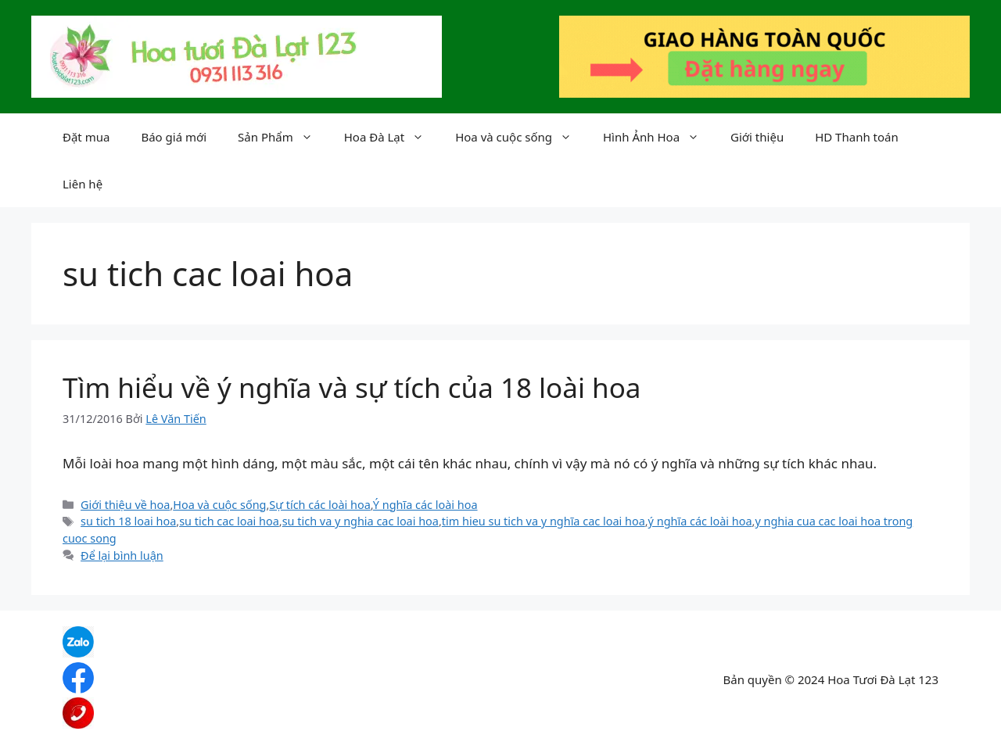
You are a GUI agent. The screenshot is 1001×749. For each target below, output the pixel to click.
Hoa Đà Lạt (392, 136)
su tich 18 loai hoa (128, 521)
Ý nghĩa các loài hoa (425, 504)
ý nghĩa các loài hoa (700, 521)
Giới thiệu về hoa (125, 504)
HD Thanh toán (857, 137)
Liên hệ (82, 184)
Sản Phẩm (283, 136)
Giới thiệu (757, 137)
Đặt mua (86, 137)
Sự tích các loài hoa (319, 504)
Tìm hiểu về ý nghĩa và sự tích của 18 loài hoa (351, 387)
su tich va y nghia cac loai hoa (360, 521)
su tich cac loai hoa (229, 521)
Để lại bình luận (122, 555)
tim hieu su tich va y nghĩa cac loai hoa (543, 521)
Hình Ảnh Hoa (659, 136)
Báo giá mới (173, 137)
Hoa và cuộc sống (521, 136)
